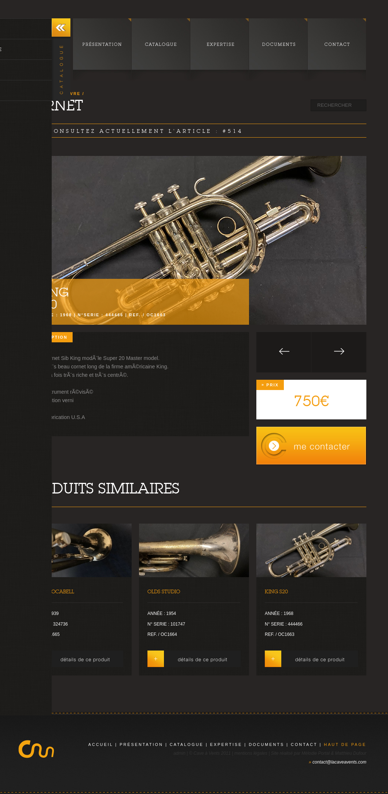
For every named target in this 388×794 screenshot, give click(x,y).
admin (179, 753)
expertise (226, 744)
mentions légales (250, 753)
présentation (141, 744)
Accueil (100, 744)
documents (266, 744)
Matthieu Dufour (350, 753)
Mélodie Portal (315, 753)
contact (304, 744)
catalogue (187, 744)
